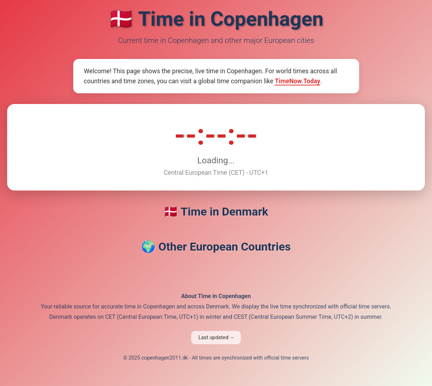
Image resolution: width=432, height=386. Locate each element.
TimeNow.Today (297, 81)
